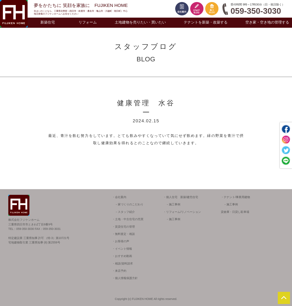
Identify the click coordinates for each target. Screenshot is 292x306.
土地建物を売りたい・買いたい (140, 22)
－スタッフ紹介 (123, 211)
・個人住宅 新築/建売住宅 (180, 197)
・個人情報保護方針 (125, 278)
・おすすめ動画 (122, 256)
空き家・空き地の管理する (267, 22)
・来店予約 (119, 270)
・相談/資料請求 (122, 263)
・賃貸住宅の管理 (123, 226)
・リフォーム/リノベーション (182, 211)
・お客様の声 (120, 241)
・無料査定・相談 (123, 234)
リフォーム (87, 22)
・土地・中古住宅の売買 (127, 219)
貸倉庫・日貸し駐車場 (235, 211)
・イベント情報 (122, 248)
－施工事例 (171, 204)
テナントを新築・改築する (206, 22)
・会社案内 (119, 197)
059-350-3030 (256, 11)
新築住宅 (47, 22)
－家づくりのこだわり (127, 204)
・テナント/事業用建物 (235, 197)
